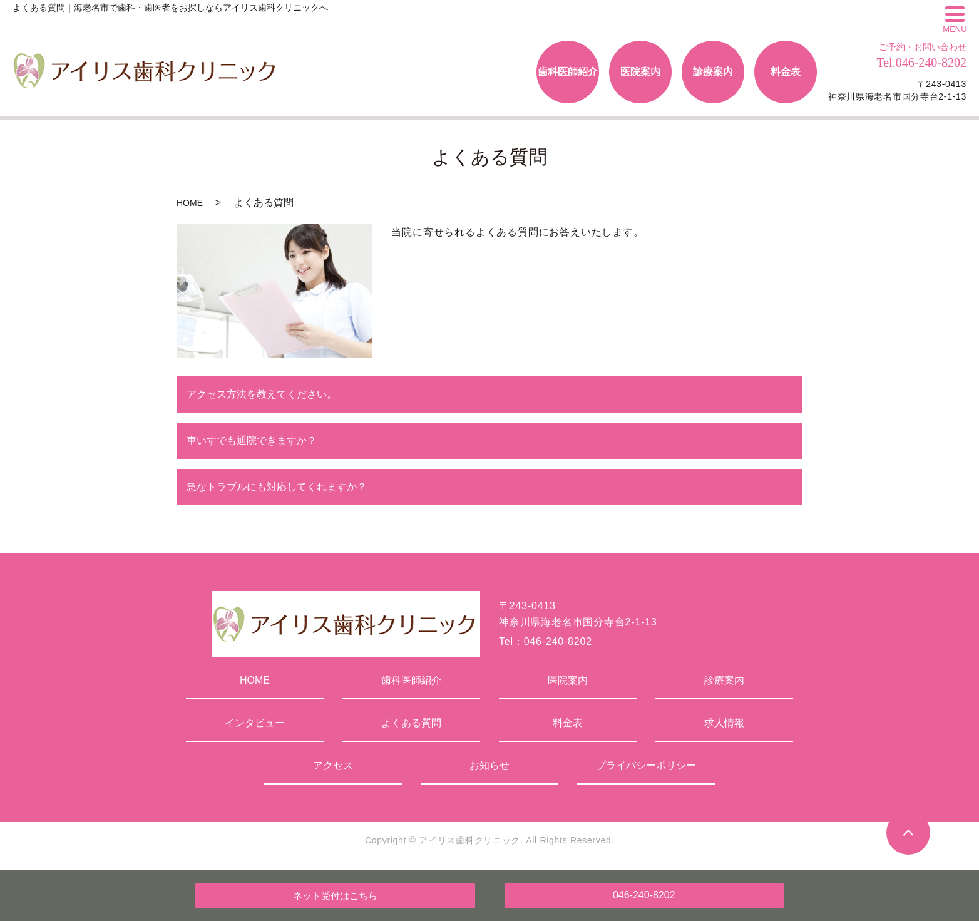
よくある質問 (411, 723)
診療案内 (724, 680)
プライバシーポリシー (646, 765)
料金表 (568, 723)
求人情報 (724, 723)
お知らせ (489, 765)
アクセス (333, 765)
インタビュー (255, 723)
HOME (190, 203)
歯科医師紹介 (411, 680)
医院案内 (568, 680)
